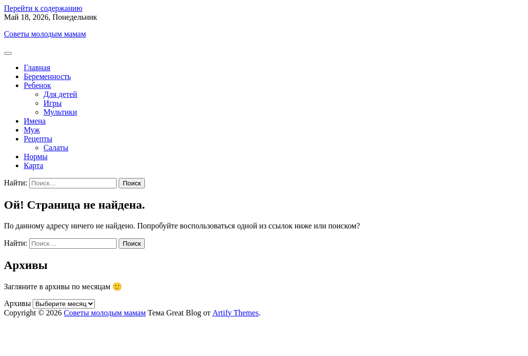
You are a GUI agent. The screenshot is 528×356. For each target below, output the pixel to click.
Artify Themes (236, 313)
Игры (53, 103)
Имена (34, 121)
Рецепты (38, 138)
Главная (37, 67)
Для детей (60, 94)
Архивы (17, 303)
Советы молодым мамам (45, 34)
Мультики (60, 112)
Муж (32, 130)
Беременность (47, 76)
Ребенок (37, 85)
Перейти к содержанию (43, 8)
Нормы (35, 156)
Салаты (56, 147)
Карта (34, 165)
